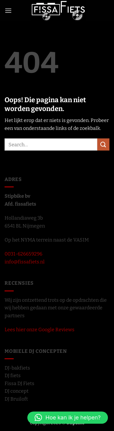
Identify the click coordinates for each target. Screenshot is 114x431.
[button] (8, 10)
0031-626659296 (23, 254)
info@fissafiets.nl (25, 262)
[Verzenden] (103, 144)
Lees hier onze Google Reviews (39, 329)
